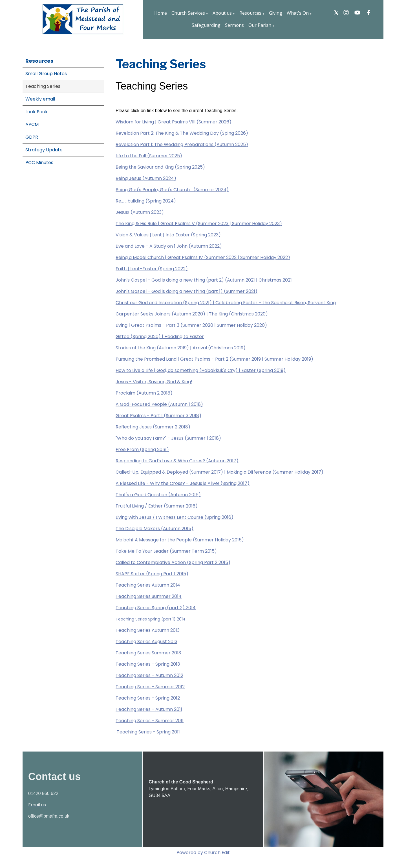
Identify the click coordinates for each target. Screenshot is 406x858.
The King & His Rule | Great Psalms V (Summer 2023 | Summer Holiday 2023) (199, 223)
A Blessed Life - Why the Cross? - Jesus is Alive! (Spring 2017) (183, 483)
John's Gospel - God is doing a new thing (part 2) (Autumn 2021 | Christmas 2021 (204, 280)
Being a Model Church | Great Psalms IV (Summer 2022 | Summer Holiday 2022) (203, 257)
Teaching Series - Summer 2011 (150, 720)
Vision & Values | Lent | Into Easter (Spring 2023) (168, 235)
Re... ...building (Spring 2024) (146, 201)
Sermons (234, 25)
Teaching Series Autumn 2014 (148, 585)
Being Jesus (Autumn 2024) (146, 178)
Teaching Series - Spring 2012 (148, 698)
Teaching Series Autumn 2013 (148, 630)
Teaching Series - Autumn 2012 (149, 675)
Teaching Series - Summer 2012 (150, 686)
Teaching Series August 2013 (146, 641)
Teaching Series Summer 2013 (148, 653)
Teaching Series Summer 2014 (149, 596)
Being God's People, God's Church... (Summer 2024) (172, 189)
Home (160, 13)
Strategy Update (44, 150)
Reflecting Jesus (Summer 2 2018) (153, 427)
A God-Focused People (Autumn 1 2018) (159, 404)
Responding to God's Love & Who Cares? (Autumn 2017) (177, 461)
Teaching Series (42, 86)
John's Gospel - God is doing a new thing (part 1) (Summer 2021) (186, 291)
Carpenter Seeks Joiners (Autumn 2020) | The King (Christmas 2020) (192, 314)
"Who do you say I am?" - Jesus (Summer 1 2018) (168, 438)
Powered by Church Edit (203, 852)
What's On (298, 13)
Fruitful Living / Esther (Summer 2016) (157, 506)
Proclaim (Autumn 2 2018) (144, 393)
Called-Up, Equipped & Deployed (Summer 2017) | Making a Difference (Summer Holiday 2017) (219, 472)
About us (222, 13)
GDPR (31, 137)
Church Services (188, 13)
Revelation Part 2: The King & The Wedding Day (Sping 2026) (182, 133)
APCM (32, 124)
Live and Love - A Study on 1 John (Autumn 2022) (169, 246)
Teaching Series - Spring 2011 (148, 732)
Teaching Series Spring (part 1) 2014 (151, 619)
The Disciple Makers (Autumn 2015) (154, 528)
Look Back (36, 111)
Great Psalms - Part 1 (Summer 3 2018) (158, 415)
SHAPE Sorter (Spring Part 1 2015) (152, 573)
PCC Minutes (39, 162)
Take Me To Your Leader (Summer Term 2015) (166, 551)
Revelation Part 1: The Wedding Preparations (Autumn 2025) (182, 144)
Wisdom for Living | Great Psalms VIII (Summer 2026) (173, 122)
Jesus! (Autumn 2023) (140, 212)
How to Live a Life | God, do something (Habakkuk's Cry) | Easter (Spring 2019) (201, 370)
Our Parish (259, 25)
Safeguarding (206, 25)
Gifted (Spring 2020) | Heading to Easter (160, 336)
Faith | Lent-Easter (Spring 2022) (152, 268)
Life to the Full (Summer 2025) (149, 156)
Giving (275, 13)
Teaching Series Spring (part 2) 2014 (156, 607)
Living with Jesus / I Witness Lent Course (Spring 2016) (174, 517)
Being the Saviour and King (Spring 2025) (160, 167)
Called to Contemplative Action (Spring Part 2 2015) (173, 562)
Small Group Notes (46, 73)
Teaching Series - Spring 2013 (148, 664)
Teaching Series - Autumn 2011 (149, 709)
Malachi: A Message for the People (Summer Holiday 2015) (180, 540)
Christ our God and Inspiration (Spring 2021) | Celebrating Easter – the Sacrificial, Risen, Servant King (226, 302)
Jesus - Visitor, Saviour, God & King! (154, 381)
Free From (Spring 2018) (142, 449)
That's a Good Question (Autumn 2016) (158, 494)
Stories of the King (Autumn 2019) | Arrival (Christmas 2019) (181, 348)
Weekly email (40, 99)
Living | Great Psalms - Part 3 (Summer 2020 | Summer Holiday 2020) (191, 325)
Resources (250, 13)
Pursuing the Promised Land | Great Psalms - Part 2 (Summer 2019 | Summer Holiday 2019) (214, 359)
